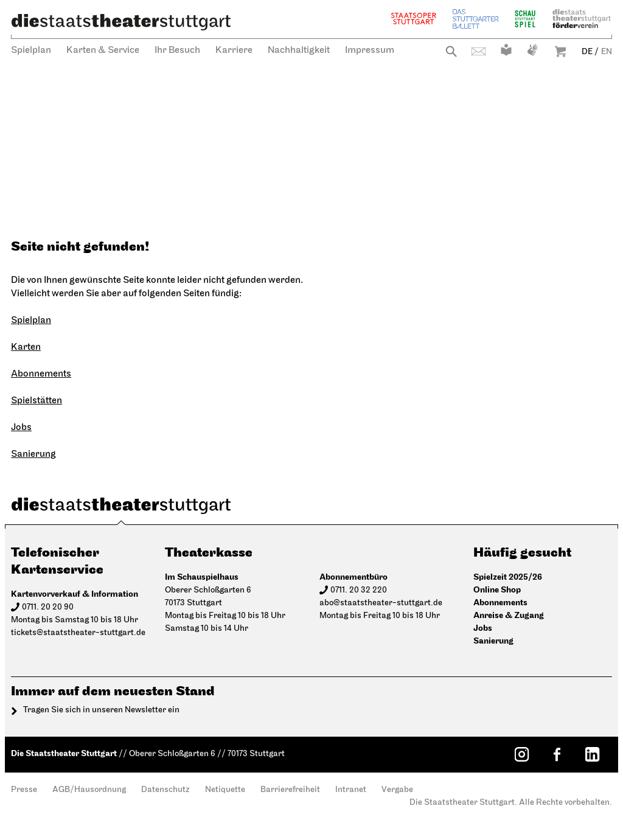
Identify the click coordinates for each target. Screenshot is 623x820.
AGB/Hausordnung (89, 789)
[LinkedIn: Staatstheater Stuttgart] (592, 754)
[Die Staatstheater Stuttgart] (121, 21)
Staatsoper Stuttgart (414, 19)
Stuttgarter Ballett (476, 19)
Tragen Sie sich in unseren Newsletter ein (101, 710)
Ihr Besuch (177, 50)
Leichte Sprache (506, 50)
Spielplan (31, 50)
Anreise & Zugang (508, 615)
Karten (26, 347)
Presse (24, 789)
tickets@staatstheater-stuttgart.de (78, 633)
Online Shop (497, 590)
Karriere (233, 50)
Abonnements (41, 374)
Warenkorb (560, 51)
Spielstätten (36, 401)
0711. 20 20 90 (48, 607)
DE (587, 52)
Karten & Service (102, 50)
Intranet (350, 789)
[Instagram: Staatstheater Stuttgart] (521, 754)
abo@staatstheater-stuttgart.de (380, 603)
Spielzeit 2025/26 (507, 577)
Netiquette (225, 789)
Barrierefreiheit (290, 789)
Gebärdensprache (532, 50)
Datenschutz (165, 789)
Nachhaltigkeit (299, 50)
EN (606, 52)
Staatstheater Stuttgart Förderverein (581, 19)
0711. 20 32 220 (358, 590)
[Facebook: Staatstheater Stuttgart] (556, 754)
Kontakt (478, 51)
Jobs (21, 428)
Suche (451, 51)
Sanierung (33, 454)
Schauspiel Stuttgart (525, 19)
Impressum (369, 50)
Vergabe (397, 789)
